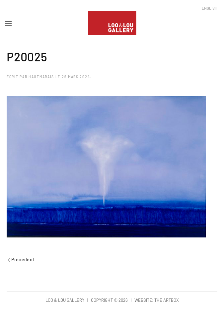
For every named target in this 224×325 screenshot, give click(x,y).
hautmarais (41, 76)
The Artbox (166, 300)
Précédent (21, 259)
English (209, 8)
